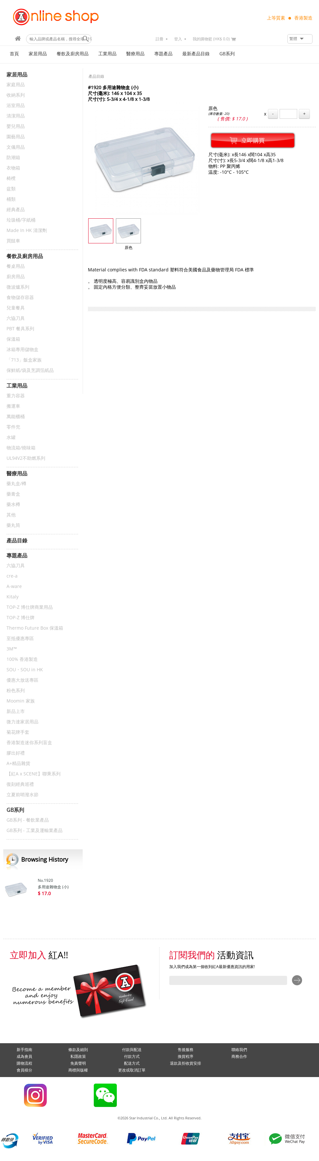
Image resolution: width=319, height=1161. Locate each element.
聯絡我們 (239, 1049)
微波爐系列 (18, 287)
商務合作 (239, 1056)
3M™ (12, 649)
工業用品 (107, 54)
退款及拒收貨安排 (185, 1063)
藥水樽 (13, 504)
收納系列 (16, 95)
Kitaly (13, 597)
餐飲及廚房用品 (73, 54)
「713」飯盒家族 (24, 360)
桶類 (11, 199)
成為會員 (24, 1056)
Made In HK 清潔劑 (27, 230)
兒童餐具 (16, 308)
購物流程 (24, 1063)
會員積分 (24, 1070)
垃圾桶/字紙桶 (21, 220)
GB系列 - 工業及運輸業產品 (34, 830)
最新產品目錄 (196, 54)
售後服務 (185, 1049)
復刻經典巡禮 (20, 784)
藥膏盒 (13, 494)
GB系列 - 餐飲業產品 (28, 820)
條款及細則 (78, 1049)
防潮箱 (13, 157)
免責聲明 (78, 1063)
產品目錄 (96, 76)
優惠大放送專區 (22, 680)
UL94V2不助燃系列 (26, 458)
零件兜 (13, 427)
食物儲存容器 (20, 297)
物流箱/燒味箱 (21, 448)
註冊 (159, 39)
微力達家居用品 (22, 722)
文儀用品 (16, 147)
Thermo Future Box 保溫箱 (35, 628)
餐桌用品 (16, 266)
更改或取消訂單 (132, 1070)
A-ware (14, 586)
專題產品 (163, 54)
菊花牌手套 (18, 732)
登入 (178, 39)
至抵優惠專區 (20, 638)
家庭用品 (16, 85)
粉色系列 (16, 690)
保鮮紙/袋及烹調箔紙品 (30, 370)
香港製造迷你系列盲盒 (29, 742)
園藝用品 (16, 137)
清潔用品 (16, 116)
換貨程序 (185, 1056)
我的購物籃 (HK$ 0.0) (211, 39)
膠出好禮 (16, 753)
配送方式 (132, 1063)
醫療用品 (135, 54)
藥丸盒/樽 (16, 483)
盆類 (11, 189)
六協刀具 (16, 318)
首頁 (14, 54)
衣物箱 (13, 168)
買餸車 (13, 241)
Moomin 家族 (21, 701)
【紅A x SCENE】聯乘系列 (34, 774)
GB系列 (227, 54)
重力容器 (16, 396)
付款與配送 (132, 1049)
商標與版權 (78, 1070)
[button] (299, 39)
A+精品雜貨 (18, 763)
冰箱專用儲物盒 (22, 349)
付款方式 (132, 1056)
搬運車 (13, 406)
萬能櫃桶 (16, 416)
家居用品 (38, 54)
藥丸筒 (13, 525)
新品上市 (16, 711)
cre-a (12, 576)
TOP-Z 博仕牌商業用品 (30, 607)
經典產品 (16, 209)
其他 (11, 515)
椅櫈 (11, 178)
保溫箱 (13, 339)
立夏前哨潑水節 (22, 795)
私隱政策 (78, 1056)
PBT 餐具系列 (20, 329)
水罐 (11, 437)
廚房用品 (16, 277)
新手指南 (24, 1049)
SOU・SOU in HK (25, 670)
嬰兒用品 (16, 126)
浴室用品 (16, 105)
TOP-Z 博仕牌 (21, 618)
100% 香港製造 (22, 659)
